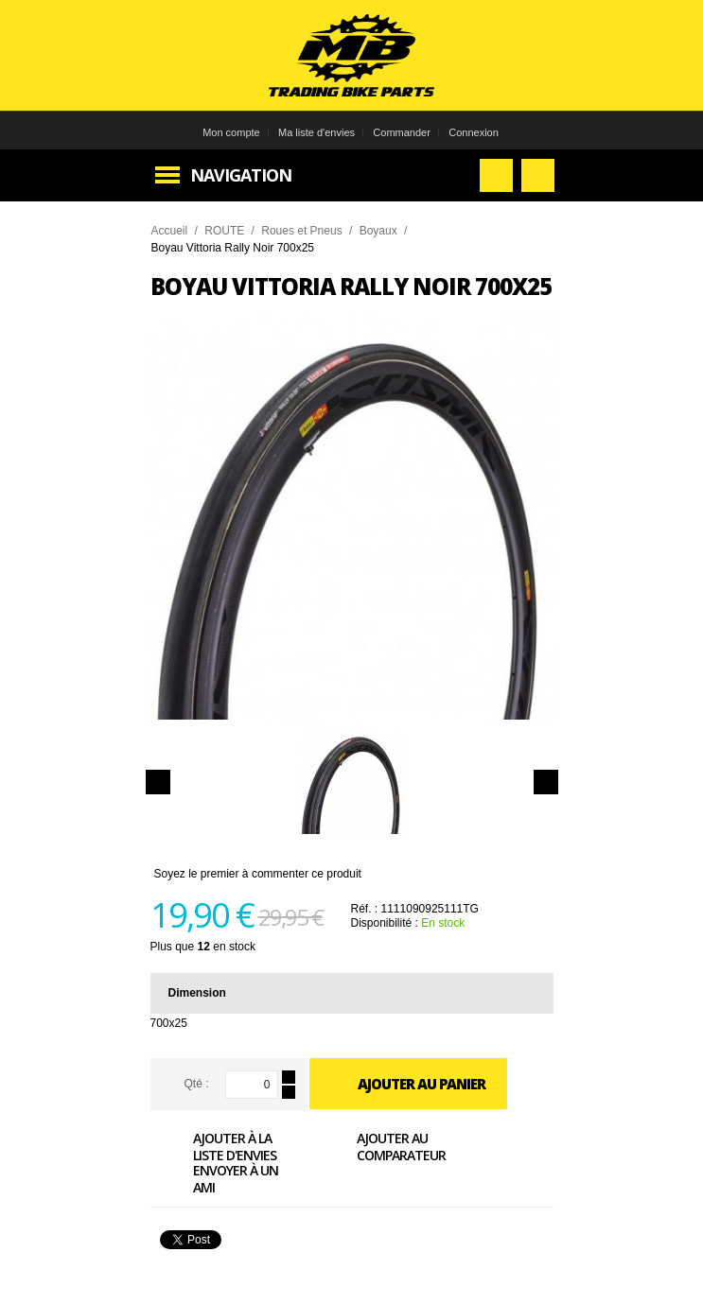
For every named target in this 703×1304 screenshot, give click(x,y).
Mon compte (231, 132)
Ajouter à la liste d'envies (213, 1146)
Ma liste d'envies (316, 132)
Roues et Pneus (301, 230)
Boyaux (378, 230)
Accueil (169, 230)
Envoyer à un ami (214, 1178)
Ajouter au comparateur (380, 1146)
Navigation (240, 175)
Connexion (473, 132)
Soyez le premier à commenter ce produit (257, 873)
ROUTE (224, 230)
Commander (402, 132)
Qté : (196, 1083)
